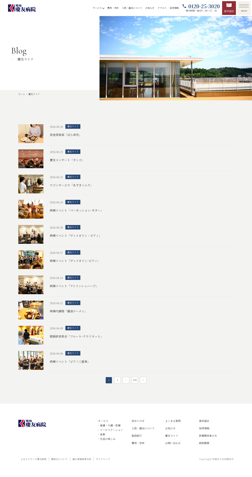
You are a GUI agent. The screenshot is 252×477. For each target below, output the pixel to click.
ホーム (21, 94)
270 (135, 380)
